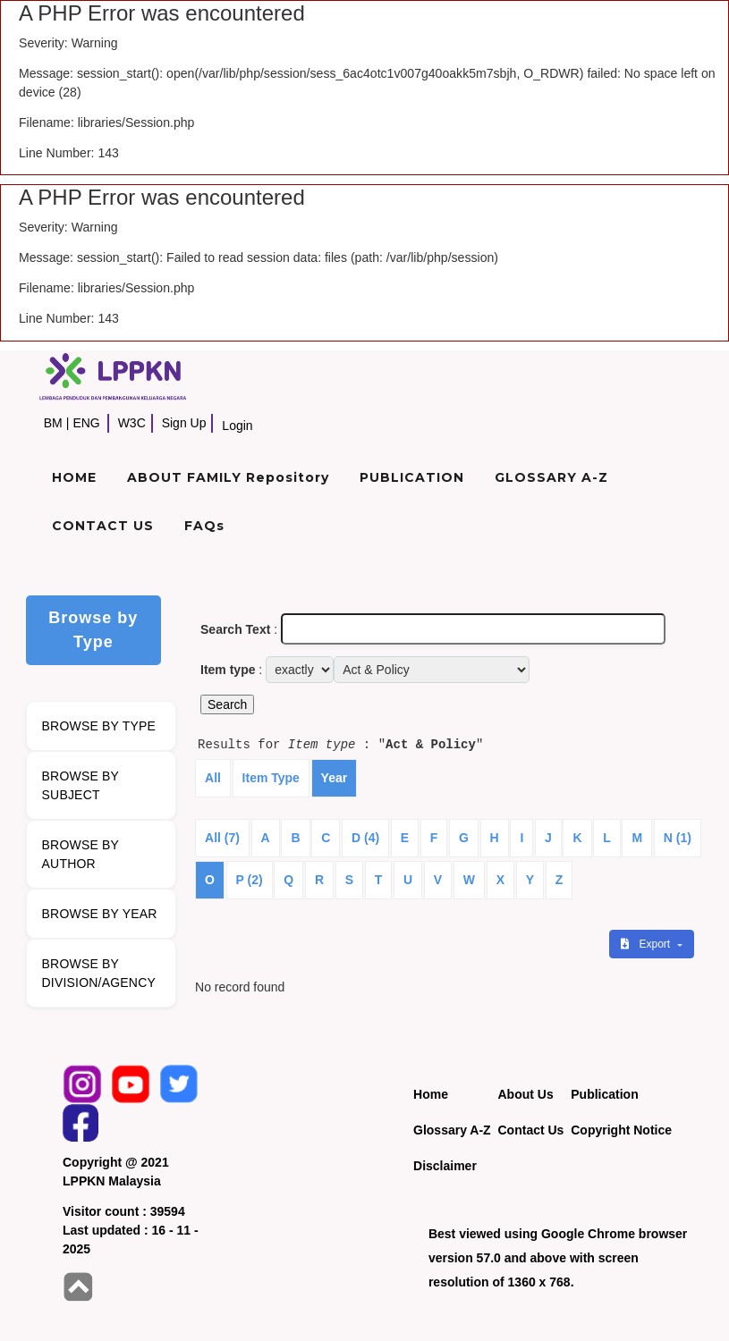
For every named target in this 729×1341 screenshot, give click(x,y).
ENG (85, 423)
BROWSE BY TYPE (99, 726)
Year (334, 778)
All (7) (222, 838)
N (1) (677, 838)
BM (53, 423)
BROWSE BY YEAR (99, 914)
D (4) (365, 838)
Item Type (271, 778)
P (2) (249, 880)
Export (647, 944)
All (213, 778)
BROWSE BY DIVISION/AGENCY (99, 973)
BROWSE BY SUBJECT (81, 785)
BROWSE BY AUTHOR (81, 854)
